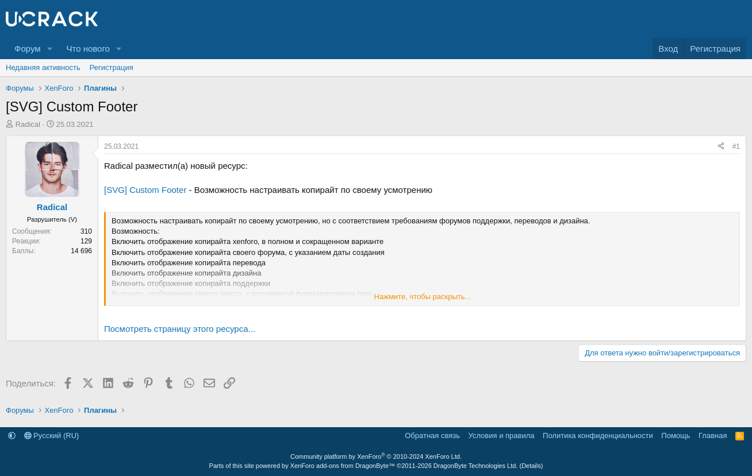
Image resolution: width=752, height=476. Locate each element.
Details (531, 465)
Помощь (675, 435)
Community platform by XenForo (376, 456)
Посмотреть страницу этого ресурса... (179, 329)
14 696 (81, 251)
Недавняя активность (43, 67)
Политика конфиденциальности (598, 435)
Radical (28, 124)
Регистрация (111, 67)
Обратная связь (432, 435)
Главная (713, 435)
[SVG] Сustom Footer (145, 190)
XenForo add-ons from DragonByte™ (342, 465)
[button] (49, 48)
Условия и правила (502, 435)
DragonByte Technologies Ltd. (475, 465)
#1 (736, 146)
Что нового (87, 48)
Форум (27, 48)
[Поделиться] (720, 146)
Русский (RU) (51, 435)
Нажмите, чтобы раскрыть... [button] (422, 296)
